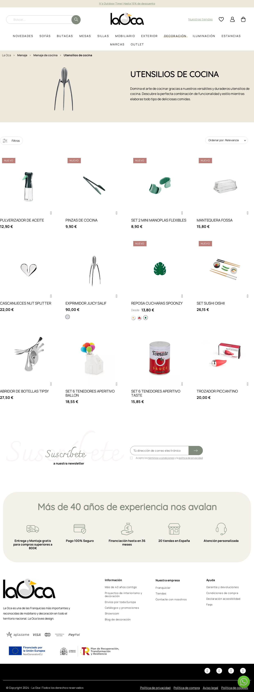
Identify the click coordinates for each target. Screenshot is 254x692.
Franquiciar (163, 588)
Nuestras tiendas (200, 19)
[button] (51, 213)
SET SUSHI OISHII (211, 303)
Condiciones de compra (222, 593)
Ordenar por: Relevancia (224, 140)
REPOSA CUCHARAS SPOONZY (157, 303)
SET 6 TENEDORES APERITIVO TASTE (155, 393)
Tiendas (161, 593)
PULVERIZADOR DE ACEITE (22, 220)
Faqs (209, 604)
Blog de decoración (118, 619)
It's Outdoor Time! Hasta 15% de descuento (127, 3)
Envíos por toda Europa (120, 602)
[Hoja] (145, 318)
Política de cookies (234, 688)
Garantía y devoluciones (222, 587)
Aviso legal (210, 688)
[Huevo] (133, 318)
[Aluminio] (67, 317)
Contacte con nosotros (171, 599)
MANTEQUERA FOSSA (215, 220)
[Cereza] (139, 318)
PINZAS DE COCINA (81, 220)
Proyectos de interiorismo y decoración (123, 594)
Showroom (112, 613)
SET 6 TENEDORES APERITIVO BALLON (90, 393)
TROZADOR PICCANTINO (217, 391)
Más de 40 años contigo (121, 587)
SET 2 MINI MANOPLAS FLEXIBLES (158, 220)
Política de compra (187, 688)
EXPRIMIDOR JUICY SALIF (85, 303)
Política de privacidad (155, 688)
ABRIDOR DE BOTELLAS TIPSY (24, 391)
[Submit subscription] (196, 450)
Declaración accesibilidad (223, 599)
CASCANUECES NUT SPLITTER (25, 303)
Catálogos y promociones (122, 608)
